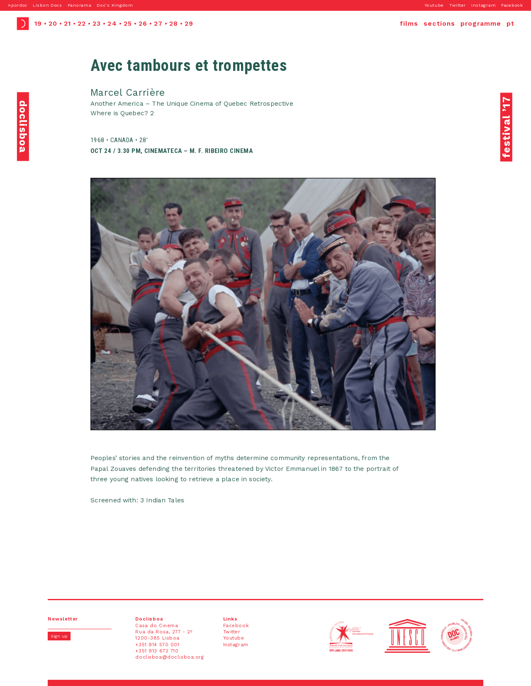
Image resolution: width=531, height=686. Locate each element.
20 (53, 23)
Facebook (512, 4)
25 (128, 23)
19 (38, 23)
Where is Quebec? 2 (122, 113)
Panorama (80, 4)
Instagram (483, 4)
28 (173, 23)
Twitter (457, 4)
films (409, 23)
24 (112, 23)
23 (97, 23)
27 (158, 23)
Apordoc (17, 4)
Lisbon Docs (47, 4)
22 (82, 23)
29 (189, 23)
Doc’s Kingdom (115, 4)
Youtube (434, 4)
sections (439, 23)
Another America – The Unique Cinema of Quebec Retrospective (191, 103)
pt (510, 23)
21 (67, 23)
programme (481, 23)
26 (143, 23)
